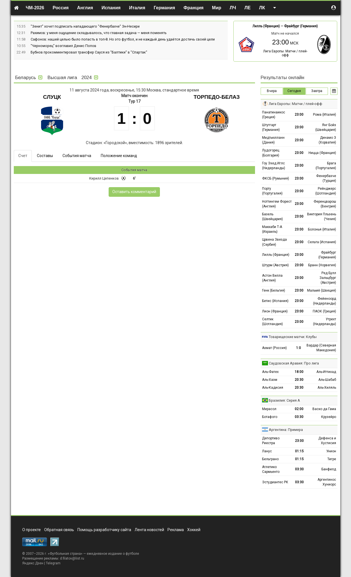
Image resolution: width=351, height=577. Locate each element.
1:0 (298, 348)
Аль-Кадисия (272, 388)
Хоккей (193, 529)
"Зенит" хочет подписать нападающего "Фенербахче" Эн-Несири (85, 26)
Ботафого (269, 417)
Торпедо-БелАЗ (217, 97)
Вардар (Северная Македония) (321, 347)
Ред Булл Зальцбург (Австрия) (327, 278)
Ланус (267, 451)
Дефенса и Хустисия (327, 440)
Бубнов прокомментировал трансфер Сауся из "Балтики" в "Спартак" (89, 52)
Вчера (272, 91)
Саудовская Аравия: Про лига (294, 363)
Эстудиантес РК (275, 482)
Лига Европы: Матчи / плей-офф (285, 53)
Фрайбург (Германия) (301, 26)
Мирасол (269, 409)
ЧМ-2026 (35, 7)
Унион (331, 451)
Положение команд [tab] (119, 155)
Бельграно (270, 459)
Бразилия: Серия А (284, 400)
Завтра (316, 91)
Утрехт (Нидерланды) (324, 321)
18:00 (299, 372)
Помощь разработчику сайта (104, 529)
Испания (111, 7)
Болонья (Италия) (322, 229)
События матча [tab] (76, 155)
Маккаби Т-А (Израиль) (272, 229)
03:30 (299, 417)
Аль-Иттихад (326, 372)
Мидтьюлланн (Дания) (273, 140)
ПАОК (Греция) (324, 311)
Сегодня (294, 91)
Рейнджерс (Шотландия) (325, 191)
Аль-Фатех (270, 372)
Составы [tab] (45, 155)
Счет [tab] (22, 155)
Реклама (175, 529)
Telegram (53, 563)
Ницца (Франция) (322, 153)
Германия (164, 7)
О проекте (31, 529)
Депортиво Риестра (271, 440)
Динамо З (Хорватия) (327, 140)
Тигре (331, 459)
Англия (85, 7)
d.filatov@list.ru (72, 558)
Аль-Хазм (269, 380)
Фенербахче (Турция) (326, 178)
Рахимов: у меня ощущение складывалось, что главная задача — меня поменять (99, 33)
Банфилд (328, 469)
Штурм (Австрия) (275, 265)
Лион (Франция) (275, 311)
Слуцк (52, 97)
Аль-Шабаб (327, 380)
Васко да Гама (324, 409)
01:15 (299, 451)
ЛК (262, 7)
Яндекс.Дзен (32, 563)
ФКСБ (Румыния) (275, 178)
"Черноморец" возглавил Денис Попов (63, 46)
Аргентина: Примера (286, 430)
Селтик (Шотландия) (272, 321)
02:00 (299, 409)
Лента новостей (149, 529)
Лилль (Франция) (266, 26)
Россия (61, 7)
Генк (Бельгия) (273, 290)
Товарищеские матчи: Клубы (293, 337)
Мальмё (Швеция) (321, 290)
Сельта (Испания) (322, 242)
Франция (194, 7)
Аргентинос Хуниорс (327, 482)
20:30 (299, 380)
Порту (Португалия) (272, 191)
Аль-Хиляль (327, 388)
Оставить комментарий (134, 191)
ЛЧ (233, 7)
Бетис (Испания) (275, 301)
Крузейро (328, 417)
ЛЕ (248, 7)
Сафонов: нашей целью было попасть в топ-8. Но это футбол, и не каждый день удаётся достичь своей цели (123, 39)
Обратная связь (59, 529)
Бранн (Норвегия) (322, 265)
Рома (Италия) (324, 115)
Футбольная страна (65, 554)
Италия (137, 7)
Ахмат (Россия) (274, 348)
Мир (216, 7)
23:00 (299, 115)
